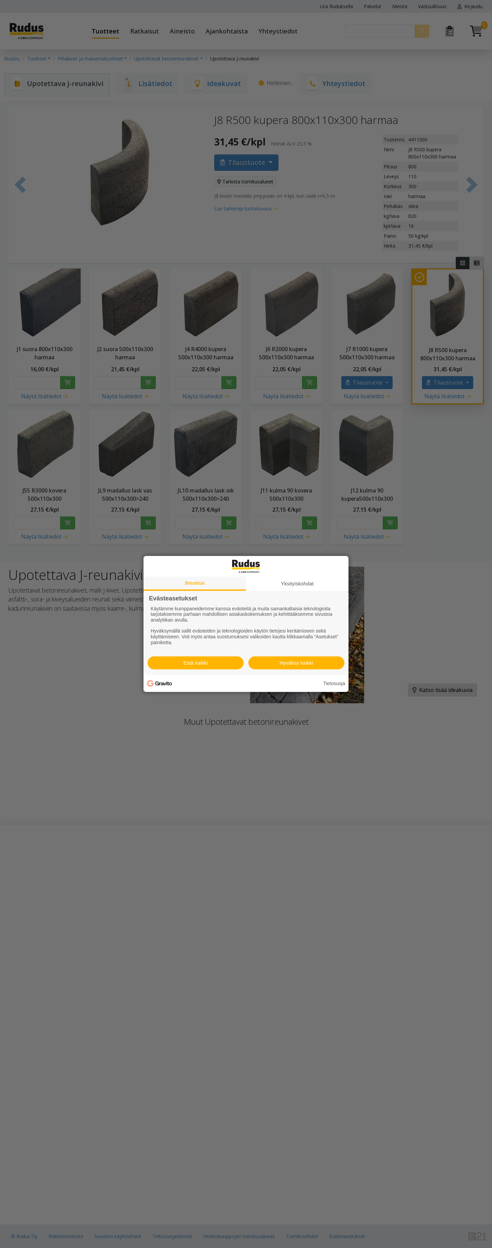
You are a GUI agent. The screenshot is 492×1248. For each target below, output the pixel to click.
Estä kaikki (195, 663)
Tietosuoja (334, 683)
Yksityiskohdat (297, 583)
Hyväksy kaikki (296, 663)
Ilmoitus (195, 583)
